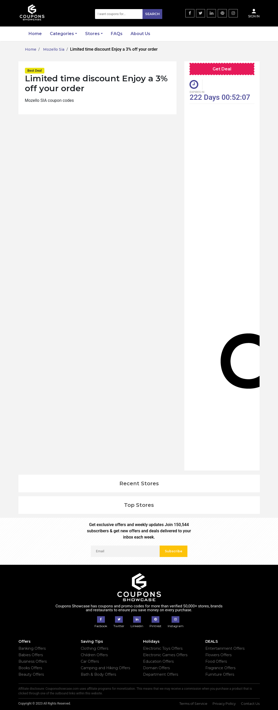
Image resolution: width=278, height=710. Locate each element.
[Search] (128, 14)
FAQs (117, 33)
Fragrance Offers (220, 668)
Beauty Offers (31, 674)
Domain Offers (156, 668)
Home (35, 33)
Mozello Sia (53, 49)
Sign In (254, 13)
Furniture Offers (219, 674)
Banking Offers (32, 648)
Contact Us (250, 703)
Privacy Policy (224, 703)
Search (152, 14)
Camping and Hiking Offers (105, 668)
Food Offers (216, 661)
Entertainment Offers (225, 648)
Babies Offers (30, 655)
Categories (62, 33)
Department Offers (160, 674)
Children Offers (94, 655)
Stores (92, 33)
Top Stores (139, 505)
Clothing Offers (94, 648)
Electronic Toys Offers (162, 648)
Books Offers (30, 668)
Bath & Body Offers (98, 674)
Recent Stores (139, 483)
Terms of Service (193, 703)
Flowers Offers (218, 655)
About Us (140, 33)
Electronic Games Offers (165, 655)
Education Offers (158, 661)
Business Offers (32, 661)
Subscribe (173, 551)
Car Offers (90, 661)
